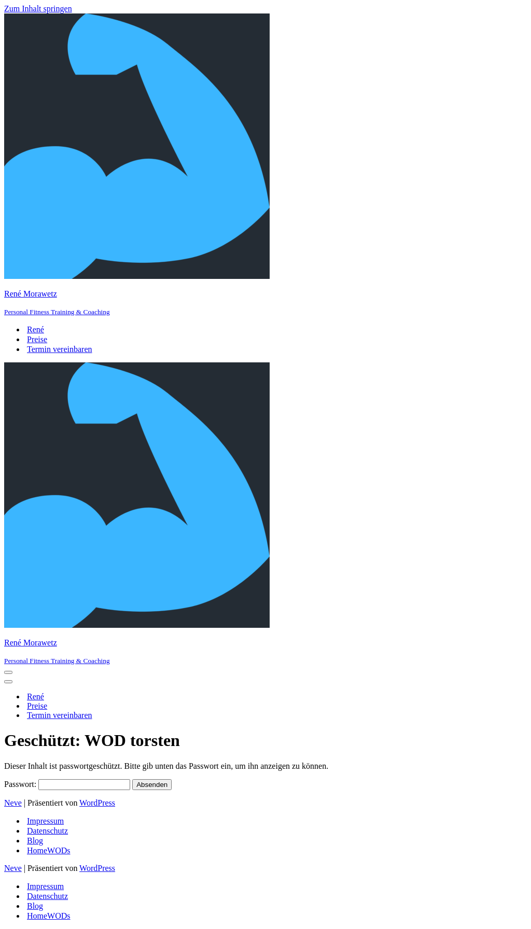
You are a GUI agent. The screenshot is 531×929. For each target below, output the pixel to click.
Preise (37, 339)
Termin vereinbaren (59, 349)
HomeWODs (49, 850)
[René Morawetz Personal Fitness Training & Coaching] (265, 164)
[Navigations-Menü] (8, 672)
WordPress (97, 802)
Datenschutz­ (47, 830)
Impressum (45, 821)
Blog (35, 840)
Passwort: (67, 784)
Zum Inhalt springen (38, 8)
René (35, 329)
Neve (13, 802)
